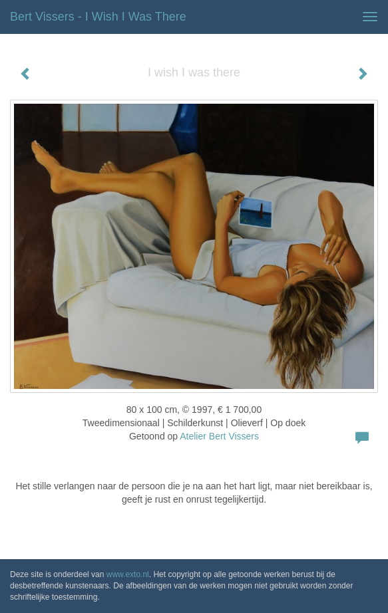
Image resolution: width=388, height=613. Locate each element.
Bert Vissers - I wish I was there (98, 16)
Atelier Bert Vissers (219, 436)
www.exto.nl (127, 574)
